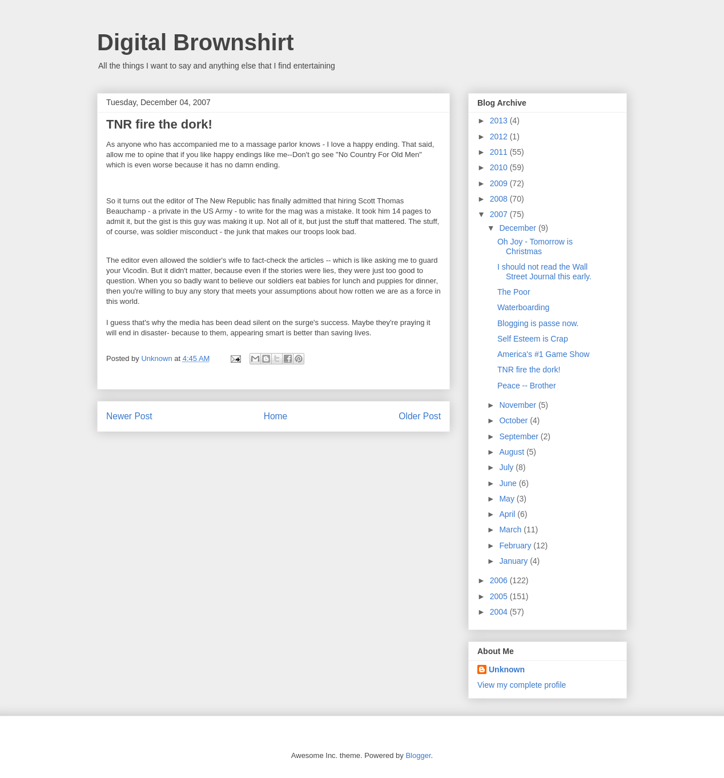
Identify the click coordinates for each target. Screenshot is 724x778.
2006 (500, 580)
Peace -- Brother (526, 385)
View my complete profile (521, 684)
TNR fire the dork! (528, 369)
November (518, 405)
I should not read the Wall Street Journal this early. (544, 271)
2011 (500, 152)
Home (276, 416)
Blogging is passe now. (537, 323)
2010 (500, 167)
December (518, 227)
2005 (500, 596)
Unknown (507, 669)
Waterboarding (523, 307)
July (507, 467)
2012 (500, 136)
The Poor (513, 291)
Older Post (420, 416)
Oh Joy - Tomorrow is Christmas (535, 246)
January (514, 561)
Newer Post (129, 416)
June (508, 483)
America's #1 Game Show (543, 354)
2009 (500, 183)
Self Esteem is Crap (532, 338)
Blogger (418, 755)
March (511, 529)
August (512, 451)
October (514, 420)
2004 (500, 611)
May (507, 498)
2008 (500, 198)
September (519, 436)
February (516, 545)
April (508, 514)
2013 (500, 120)
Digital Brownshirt (195, 42)
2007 (500, 214)
